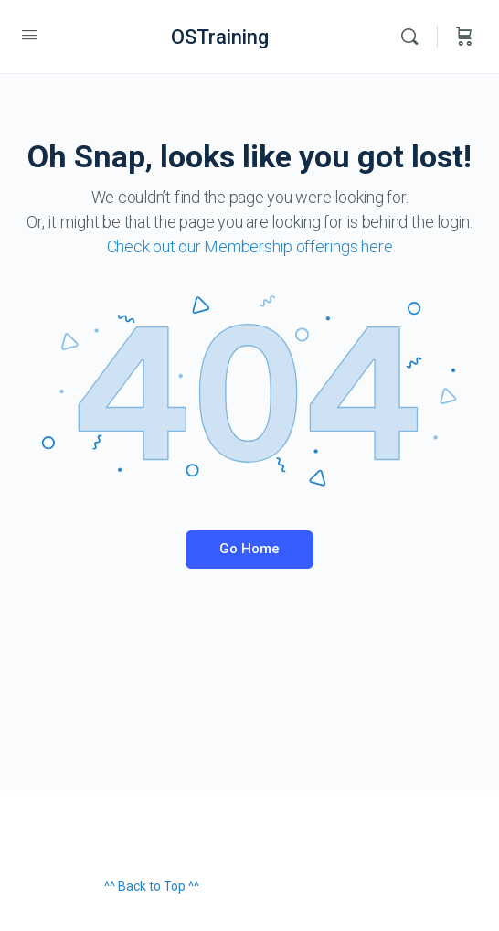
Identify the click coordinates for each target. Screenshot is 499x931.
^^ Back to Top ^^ (151, 886)
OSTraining (220, 37)
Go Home (249, 548)
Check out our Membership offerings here (250, 246)
